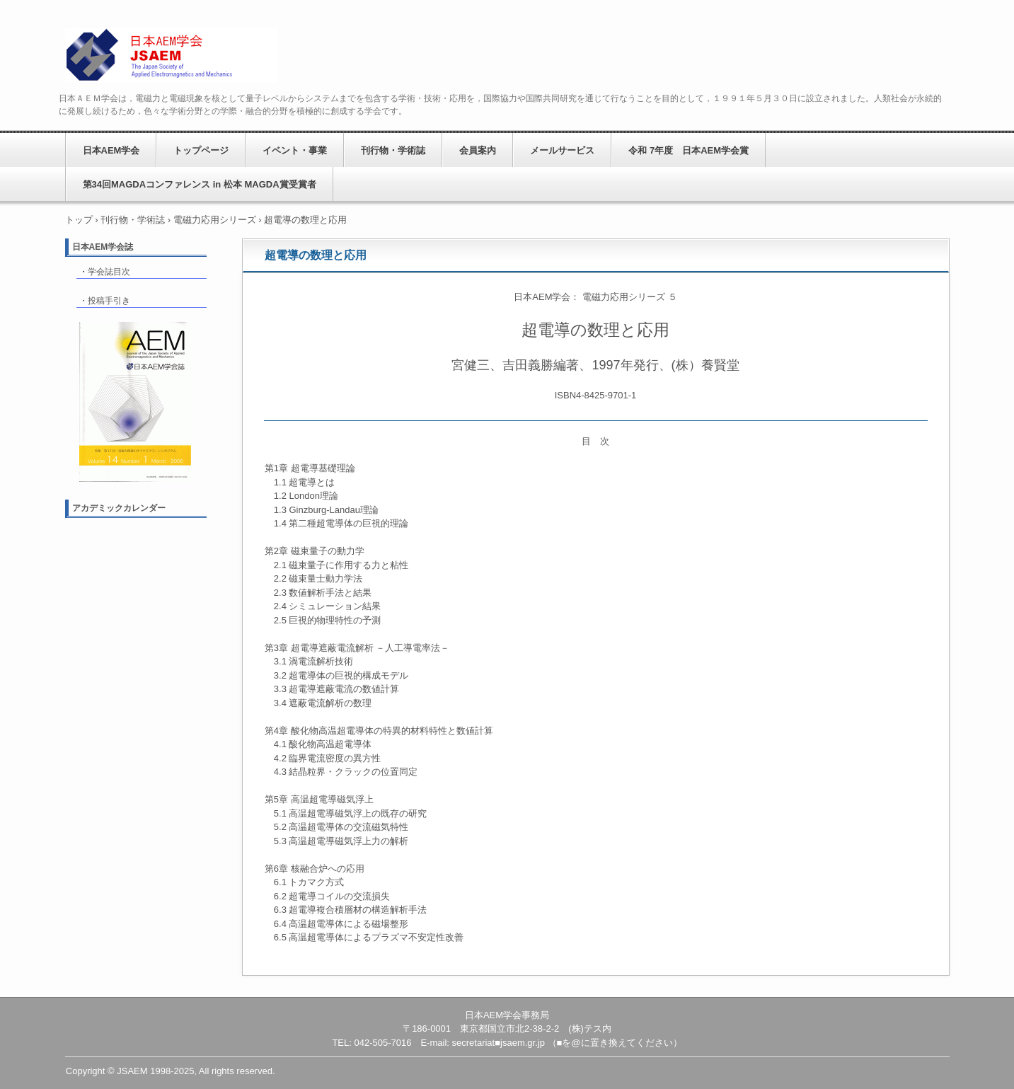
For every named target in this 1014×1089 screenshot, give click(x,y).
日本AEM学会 (171, 55)
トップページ (201, 150)
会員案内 (477, 150)
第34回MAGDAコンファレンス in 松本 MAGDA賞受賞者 (199, 184)
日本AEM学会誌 (103, 247)
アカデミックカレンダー (119, 508)
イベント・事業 (295, 150)
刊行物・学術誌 (393, 150)
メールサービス (562, 150)
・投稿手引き (104, 301)
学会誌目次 (109, 272)
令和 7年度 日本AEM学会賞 (688, 150)
